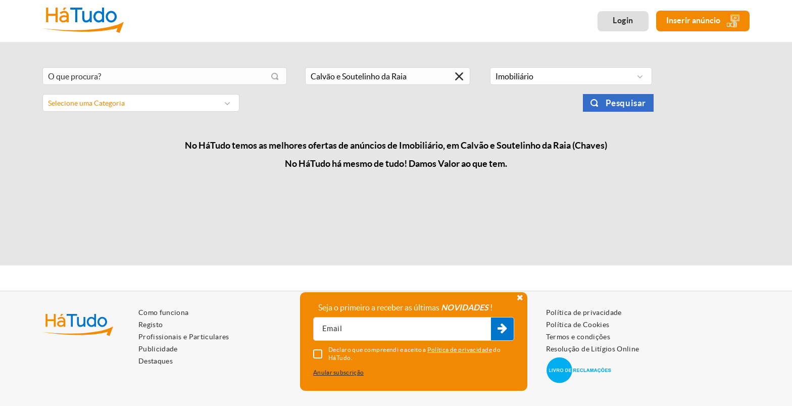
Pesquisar (626, 103)
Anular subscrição (338, 372)
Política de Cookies (578, 325)
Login (623, 20)
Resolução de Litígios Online (592, 349)
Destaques (155, 361)
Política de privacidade (584, 312)
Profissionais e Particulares (183, 337)
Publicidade (158, 349)
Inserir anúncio (702, 21)
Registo (150, 325)
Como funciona (163, 312)
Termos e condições (578, 337)
